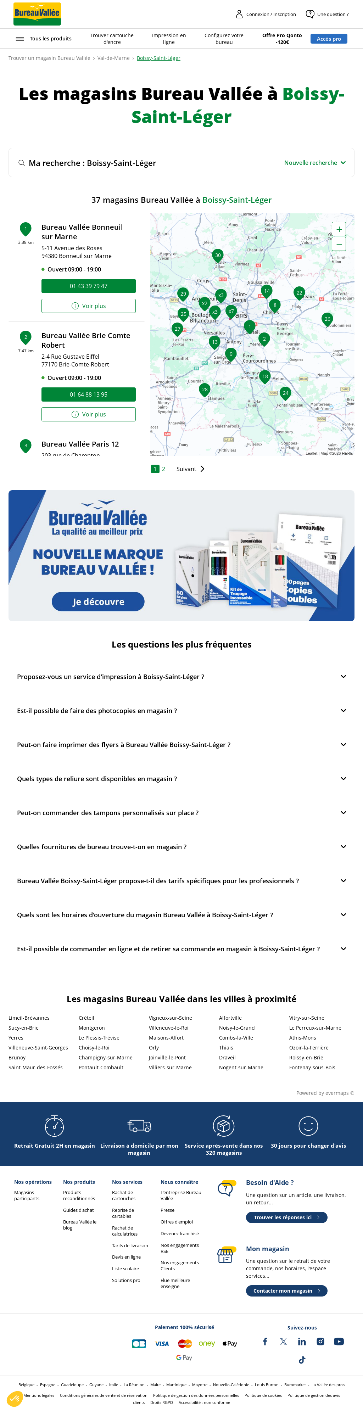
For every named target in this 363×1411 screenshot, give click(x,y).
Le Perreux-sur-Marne (315, 1027)
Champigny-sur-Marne (106, 1057)
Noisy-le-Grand (237, 1027)
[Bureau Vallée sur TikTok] (302, 1360)
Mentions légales (38, 1395)
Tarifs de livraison (130, 1246)
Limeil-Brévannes (29, 1017)
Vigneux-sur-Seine (170, 1017)
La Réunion (134, 1384)
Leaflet (311, 453)
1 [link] (155, 469)
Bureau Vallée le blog (79, 1225)
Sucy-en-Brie (24, 1027)
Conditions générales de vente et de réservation (103, 1395)
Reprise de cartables (123, 1213)
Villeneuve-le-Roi (169, 1027)
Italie (113, 1384)
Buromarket (295, 1384)
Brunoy (17, 1057)
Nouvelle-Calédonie (231, 1384)
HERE (347, 453)
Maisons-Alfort (166, 1037)
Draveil (227, 1057)
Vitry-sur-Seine (306, 1017)
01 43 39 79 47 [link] (88, 286)
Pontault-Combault (101, 1067)
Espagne (47, 1384)
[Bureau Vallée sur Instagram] (320, 1341)
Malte (155, 1384)
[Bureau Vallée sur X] (284, 1341)
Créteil (86, 1017)
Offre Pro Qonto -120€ (282, 38)
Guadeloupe (72, 1384)
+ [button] (339, 229)
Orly (154, 1047)
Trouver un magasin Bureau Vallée (49, 58)
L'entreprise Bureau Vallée (181, 1195)
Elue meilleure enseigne (175, 1283)
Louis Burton (267, 1384)
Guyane (96, 1384)
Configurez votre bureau (224, 38)
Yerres (16, 1037)
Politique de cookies (263, 1395)
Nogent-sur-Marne (241, 1067)
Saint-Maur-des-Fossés (36, 1067)
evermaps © (339, 1093)
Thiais (226, 1047)
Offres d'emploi (177, 1222)
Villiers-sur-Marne (170, 1067)
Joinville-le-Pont (167, 1057)
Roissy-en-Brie (306, 1057)
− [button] (339, 244)
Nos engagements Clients (180, 1266)
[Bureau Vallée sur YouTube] (339, 1341)
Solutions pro (126, 1280)
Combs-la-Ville (236, 1037)
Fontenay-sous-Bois (312, 1067)
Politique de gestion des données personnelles (196, 1395)
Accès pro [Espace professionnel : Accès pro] (329, 38)
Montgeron (92, 1027)
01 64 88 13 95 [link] (88, 394)
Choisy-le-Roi (94, 1047)
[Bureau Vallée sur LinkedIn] (302, 1341)
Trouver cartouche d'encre (112, 38)
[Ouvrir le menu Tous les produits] (43, 38)
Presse (167, 1210)
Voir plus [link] (88, 306)
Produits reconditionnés (79, 1195)
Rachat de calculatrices (125, 1231)
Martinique (176, 1384)
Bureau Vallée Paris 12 (80, 444)
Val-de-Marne (113, 58)
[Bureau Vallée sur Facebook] (265, 1341)
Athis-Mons (302, 1037)
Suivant (186, 469)
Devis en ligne (126, 1257)
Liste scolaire (125, 1269)
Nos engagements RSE (180, 1248)
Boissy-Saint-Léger (158, 58)
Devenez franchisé (180, 1234)
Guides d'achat (78, 1210)
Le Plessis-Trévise (99, 1037)
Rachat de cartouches (123, 1195)
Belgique (26, 1384)
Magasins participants (26, 1195)
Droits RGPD (161, 1402)
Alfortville (230, 1017)
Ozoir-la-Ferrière (309, 1047)
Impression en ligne (169, 38)
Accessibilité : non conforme (204, 1402)
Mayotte (199, 1384)
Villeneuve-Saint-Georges (38, 1047)
